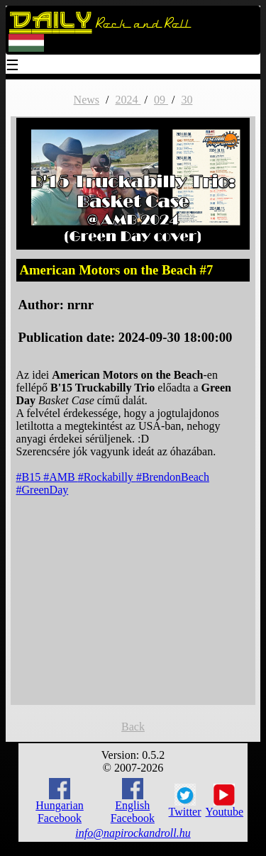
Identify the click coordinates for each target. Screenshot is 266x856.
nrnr (80, 304)
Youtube (225, 801)
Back (133, 727)
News (86, 100)
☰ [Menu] (13, 66)
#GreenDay (42, 490)
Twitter (185, 801)
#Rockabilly (107, 477)
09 (161, 100)
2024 (127, 100)
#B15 (30, 477)
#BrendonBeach (172, 477)
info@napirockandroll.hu (132, 833)
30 (186, 100)
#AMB (60, 477)
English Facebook (133, 801)
